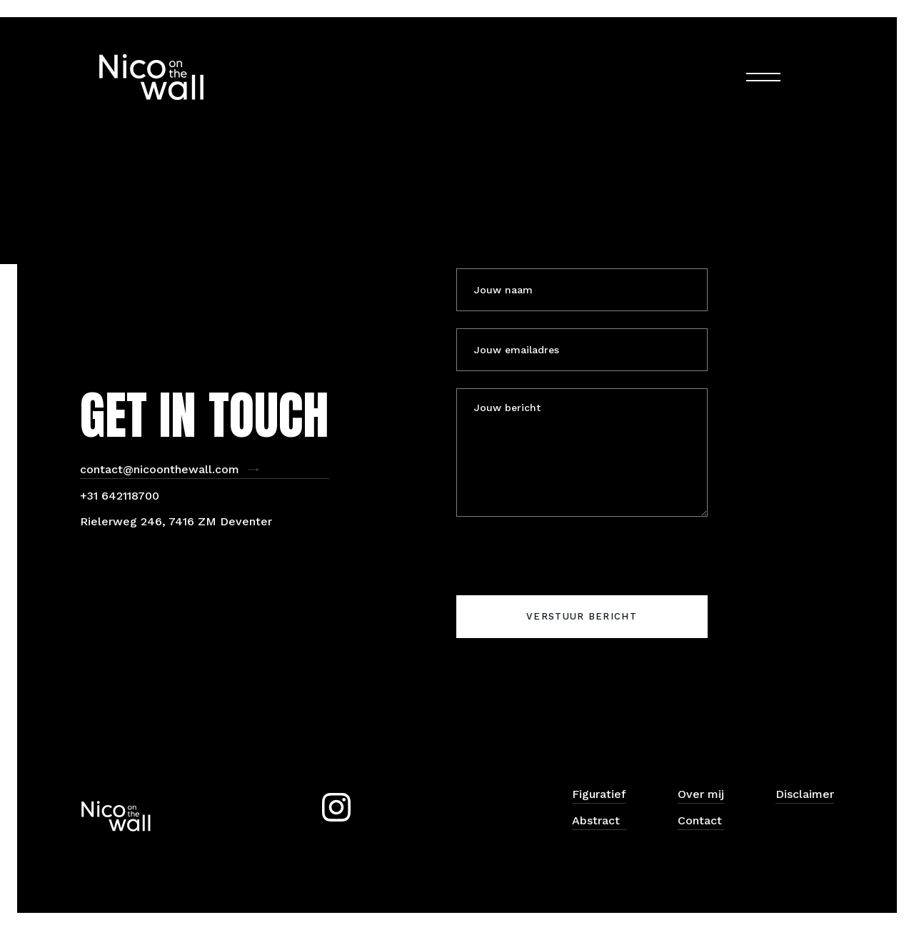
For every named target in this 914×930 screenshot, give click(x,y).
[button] (763, 77)
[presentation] (564, 562)
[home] (151, 77)
